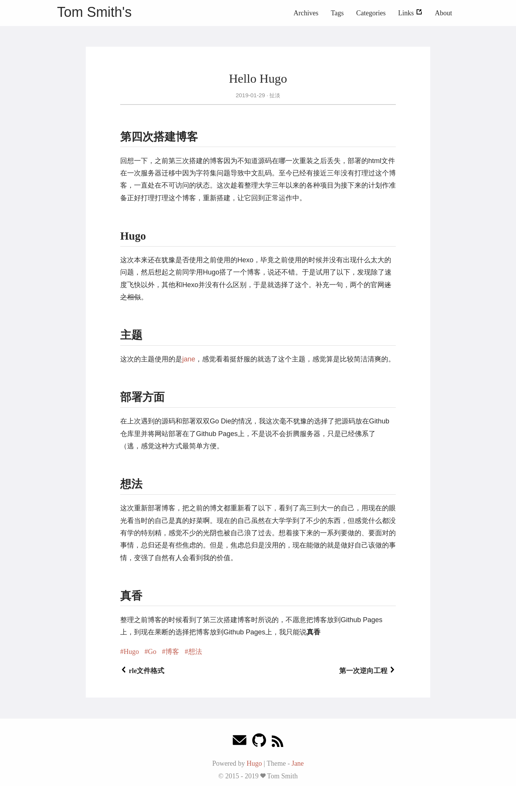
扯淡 (274, 95)
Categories (371, 13)
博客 (172, 651)
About (443, 13)
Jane (298, 763)
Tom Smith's (94, 12)
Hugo (131, 651)
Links (410, 13)
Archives (306, 13)
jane (188, 359)
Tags (337, 13)
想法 (195, 651)
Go (152, 651)
